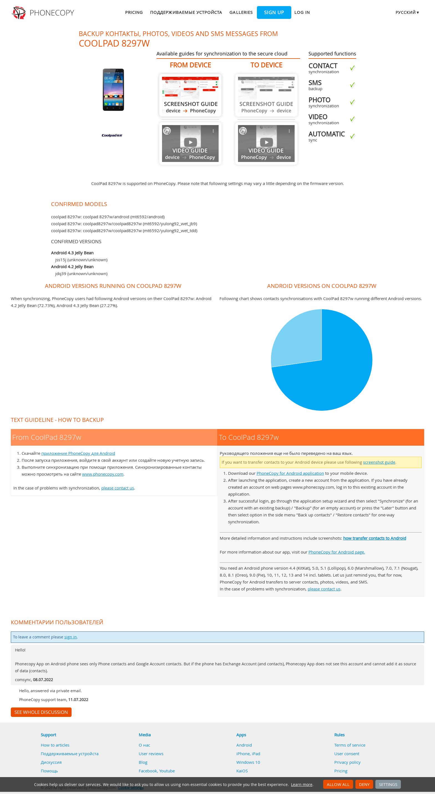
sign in (70, 637)
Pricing (134, 12)
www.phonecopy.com (102, 474)
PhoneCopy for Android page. (336, 552)
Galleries (240, 12)
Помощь (49, 770)
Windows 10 (248, 762)
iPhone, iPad (248, 753)
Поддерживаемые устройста (186, 12)
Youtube (167, 770)
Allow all (338, 784)
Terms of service (349, 745)
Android (244, 745)
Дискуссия (51, 762)
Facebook (148, 770)
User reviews (151, 753)
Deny (364, 784)
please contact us (117, 488)
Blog (143, 762)
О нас (144, 745)
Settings (388, 784)
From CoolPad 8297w (190, 95)
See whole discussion (41, 712)
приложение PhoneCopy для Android (78, 453)
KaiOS (242, 770)
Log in (302, 12)
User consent (346, 753)
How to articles (55, 745)
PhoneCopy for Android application (290, 473)
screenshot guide (379, 462)
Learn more (301, 784)
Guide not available (190, 143)
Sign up (274, 12)
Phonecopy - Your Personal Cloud (44, 12)
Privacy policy (347, 762)
